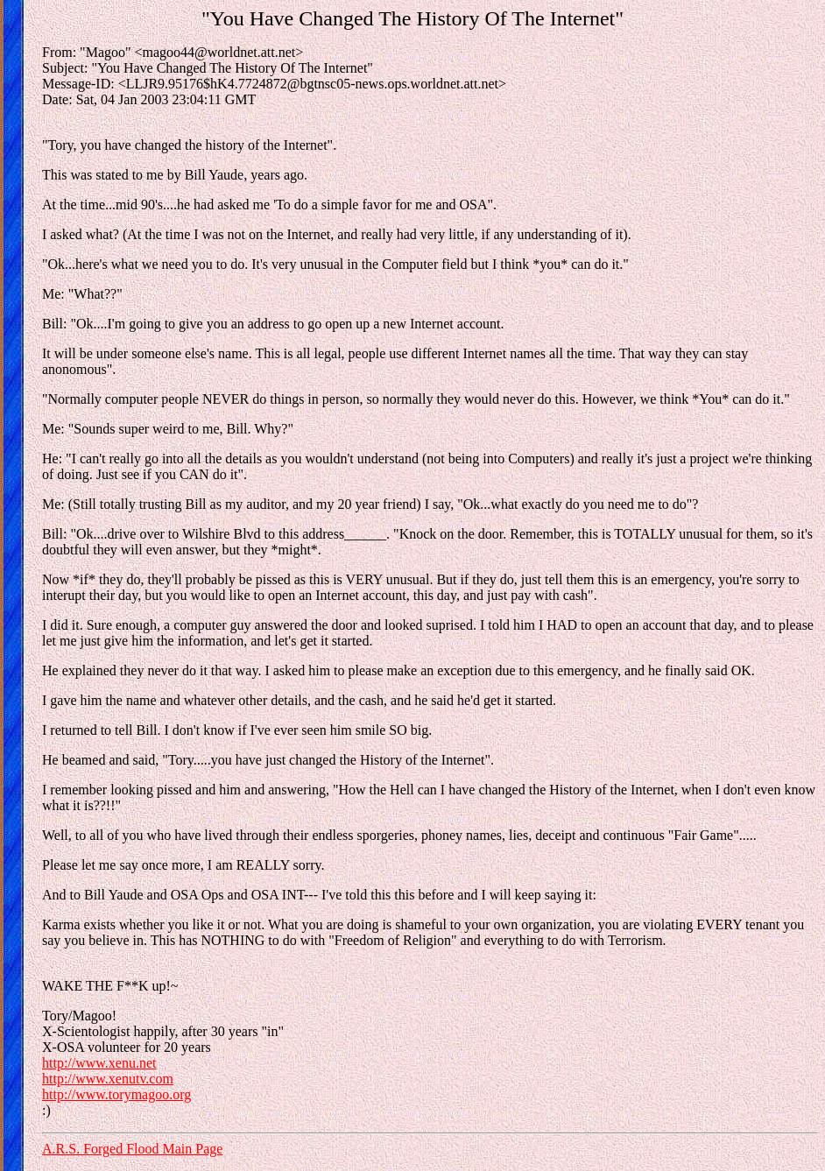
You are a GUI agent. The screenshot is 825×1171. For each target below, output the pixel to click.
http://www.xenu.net (99, 1062)
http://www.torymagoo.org (116, 1094)
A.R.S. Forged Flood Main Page (132, 1148)
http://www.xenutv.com (107, 1078)
